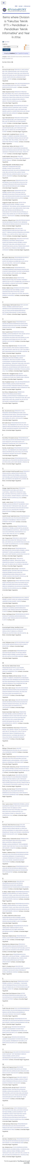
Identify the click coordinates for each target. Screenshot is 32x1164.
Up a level (6, 41)
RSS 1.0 (27, 47)
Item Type (18, 53)
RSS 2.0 (27, 49)
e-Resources (27, 6)
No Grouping (24, 53)
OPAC (16, 6)
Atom (28, 45)
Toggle (3, 3)
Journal (20, 6)
